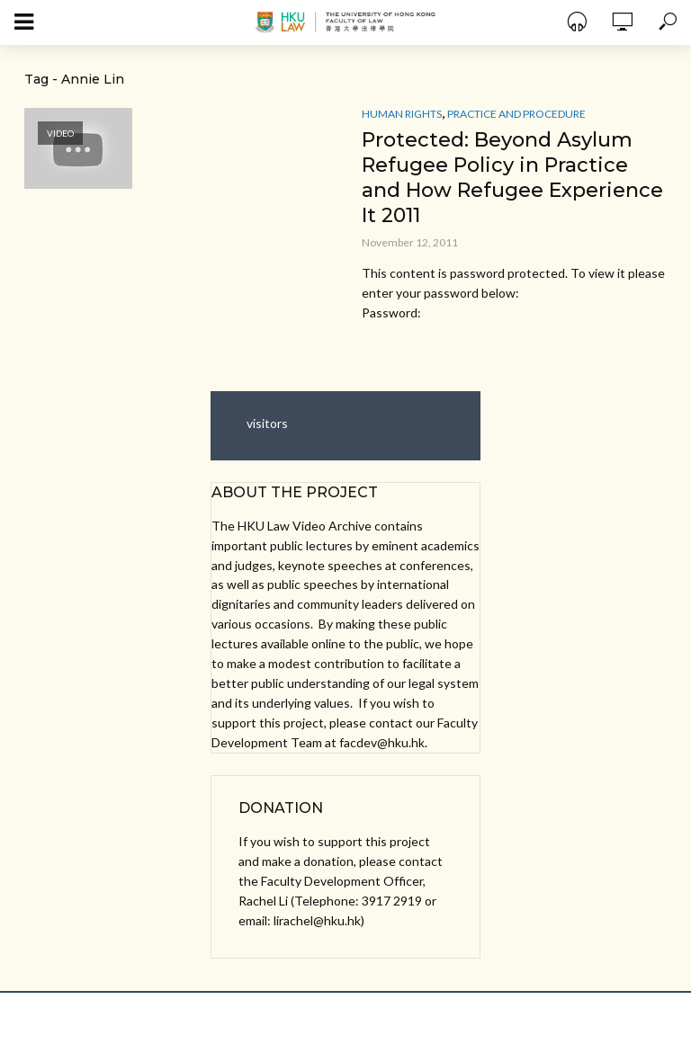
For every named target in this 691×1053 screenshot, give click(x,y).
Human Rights (402, 113)
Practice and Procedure (516, 113)
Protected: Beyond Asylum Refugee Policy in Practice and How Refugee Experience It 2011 (512, 178)
